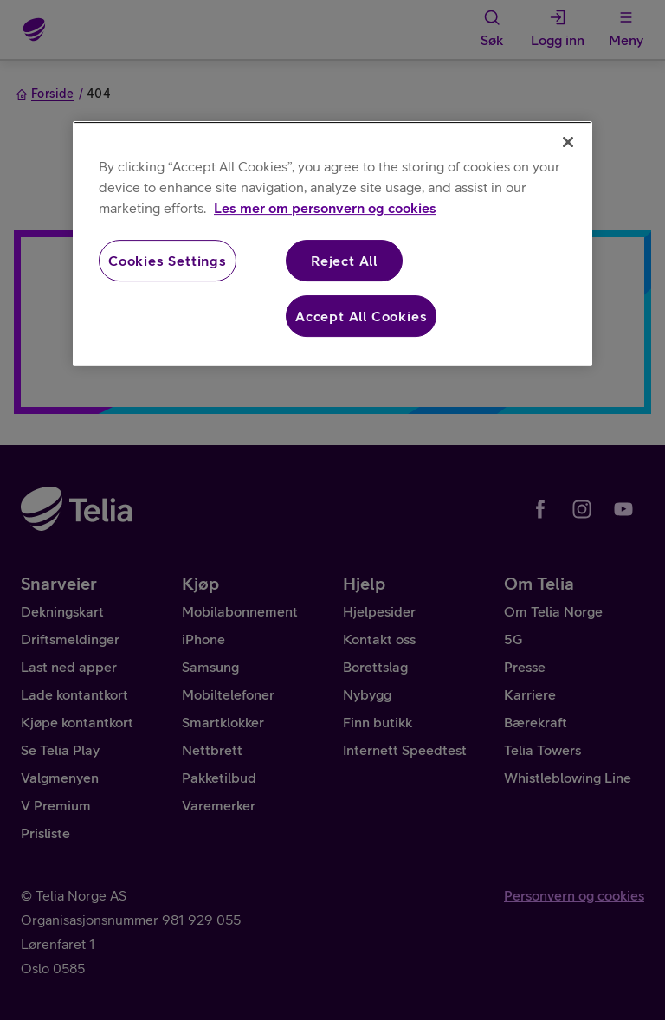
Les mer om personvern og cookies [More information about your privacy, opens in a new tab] (325, 208)
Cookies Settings (167, 260)
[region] (332, 244)
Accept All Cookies (361, 316)
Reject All (344, 260)
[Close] (568, 142)
